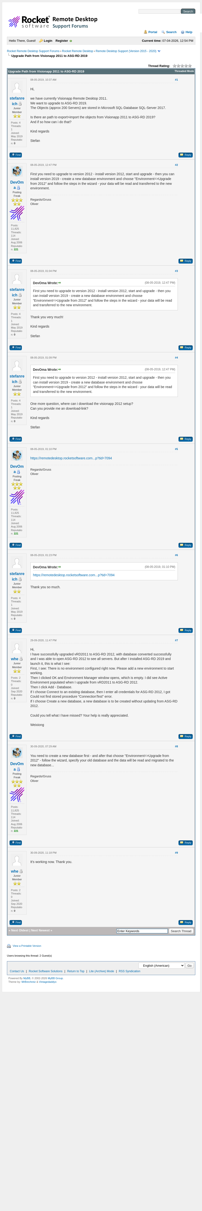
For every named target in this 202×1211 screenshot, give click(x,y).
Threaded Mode (184, 71)
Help (188, 32)
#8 (176, 746)
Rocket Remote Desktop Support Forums (33, 51)
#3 (176, 271)
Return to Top (75, 971)
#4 (176, 357)
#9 (176, 852)
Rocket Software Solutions (45, 971)
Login (48, 40)
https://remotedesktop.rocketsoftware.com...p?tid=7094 (71, 458)
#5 (176, 449)
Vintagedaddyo (47, 981)
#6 (176, 555)
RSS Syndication (129, 971)
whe (14, 659)
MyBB (26, 978)
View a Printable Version (27, 945)
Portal (152, 32)
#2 (176, 164)
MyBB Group (55, 978)
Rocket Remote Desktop (77, 51)
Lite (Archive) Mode (101, 971)
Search (171, 32)
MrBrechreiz (29, 981)
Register (62, 40)
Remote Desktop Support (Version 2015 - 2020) (126, 51)
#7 (176, 640)
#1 (176, 79)
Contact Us (17, 971)
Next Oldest (19, 930)
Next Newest (40, 930)
